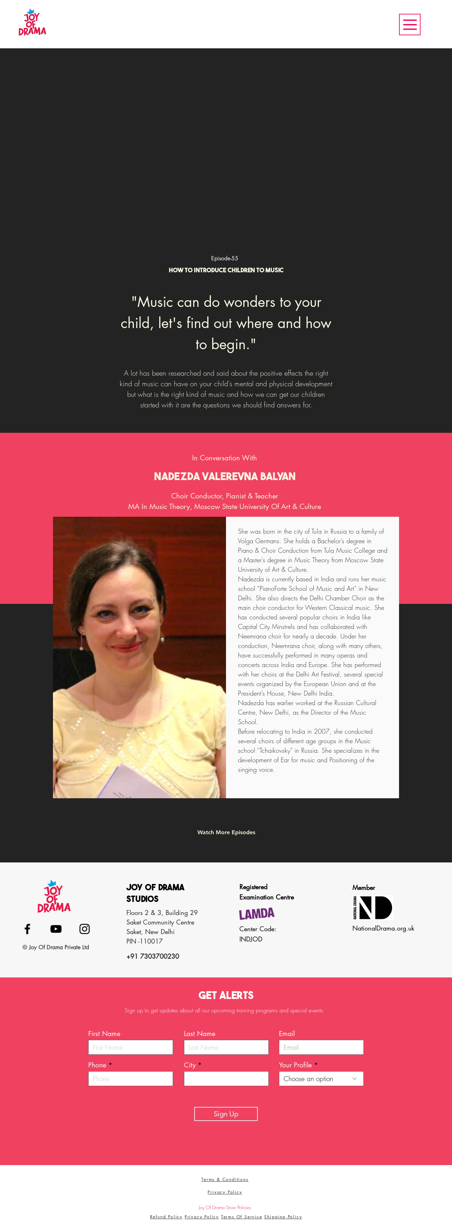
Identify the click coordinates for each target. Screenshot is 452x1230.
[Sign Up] (226, 1114)
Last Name (199, 1033)
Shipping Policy (283, 1217)
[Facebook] (27, 929)
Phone (97, 1065)
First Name (104, 1033)
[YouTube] (56, 929)
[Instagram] (84, 929)
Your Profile (295, 1065)
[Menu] (410, 24)
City (190, 1065)
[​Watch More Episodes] (226, 832)
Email (287, 1033)
